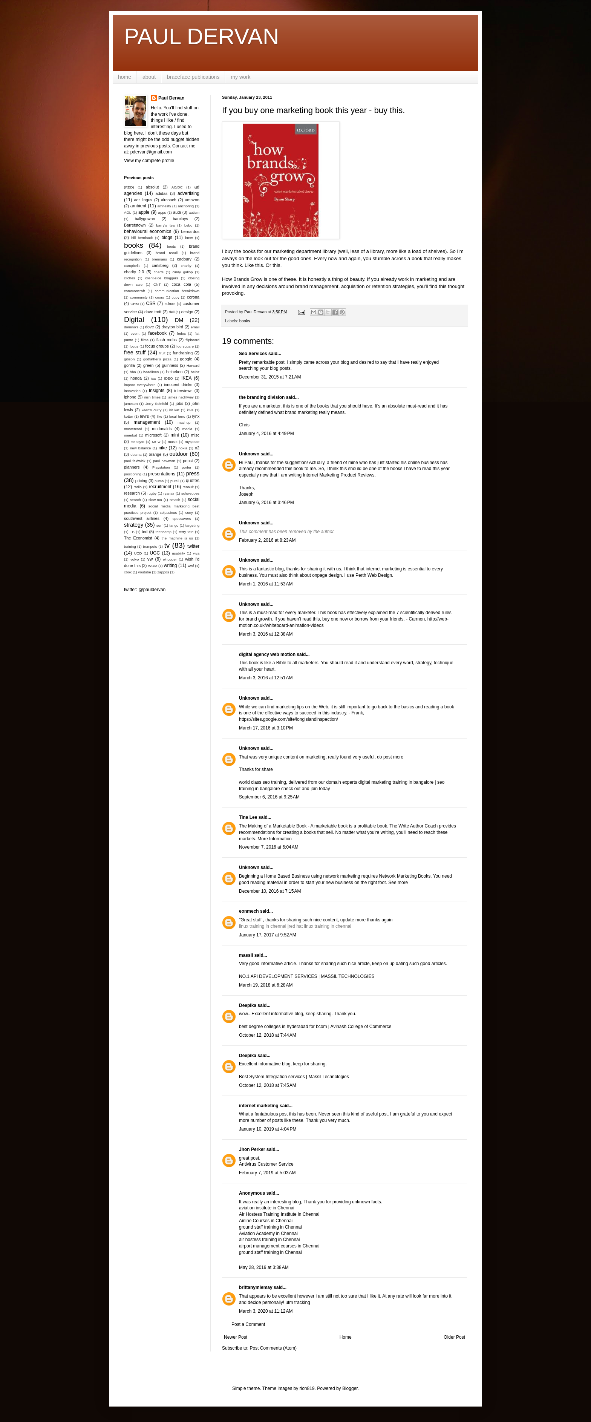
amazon (192, 200)
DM (179, 320)
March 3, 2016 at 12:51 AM (265, 677)
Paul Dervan (171, 98)
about (149, 77)
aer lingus (143, 200)
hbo (133, 372)
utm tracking (297, 1302)
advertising (188, 193)
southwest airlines (141, 518)
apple (143, 212)
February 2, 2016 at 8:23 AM (267, 540)
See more (398, 882)
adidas (162, 193)
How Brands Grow (242, 279)
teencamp (163, 532)
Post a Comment (248, 1324)
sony (189, 512)
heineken (174, 371)
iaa (153, 378)
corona (193, 297)
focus (134, 346)
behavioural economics (147, 231)
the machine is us (177, 538)
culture (169, 304)
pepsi (188, 460)
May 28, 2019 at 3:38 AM (264, 1267)
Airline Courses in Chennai (265, 1220)
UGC (155, 553)
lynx (195, 416)
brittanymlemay (256, 1287)
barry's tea (165, 225)
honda (136, 378)
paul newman (164, 461)
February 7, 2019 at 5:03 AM (267, 1172)
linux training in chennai (263, 926)
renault (187, 487)
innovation (132, 391)
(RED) (129, 187)
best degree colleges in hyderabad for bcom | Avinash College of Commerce (315, 1026)
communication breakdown (177, 291)
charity (186, 266)
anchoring (186, 206)
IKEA (186, 378)
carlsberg (160, 265)
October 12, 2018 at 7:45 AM (267, 1085)
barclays (180, 218)
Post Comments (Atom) (273, 1348)
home (124, 77)
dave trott (152, 312)
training (130, 546)
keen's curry (151, 410)
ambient (138, 205)
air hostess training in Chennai (269, 1239)
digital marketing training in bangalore (396, 782)
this (259, 265)
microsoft (153, 435)
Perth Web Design (373, 575)
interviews (183, 390)
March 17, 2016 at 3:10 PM (266, 728)
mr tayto (137, 442)
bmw (189, 238)
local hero (177, 416)
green (148, 365)
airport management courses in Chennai (279, 1246)
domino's (131, 327)
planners (131, 467)
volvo (134, 559)
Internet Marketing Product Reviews (338, 475)
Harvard (193, 365)
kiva (190, 410)
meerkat (130, 435)
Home (346, 1337)
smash (175, 500)
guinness (170, 365)
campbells (132, 266)
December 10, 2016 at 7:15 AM (270, 891)
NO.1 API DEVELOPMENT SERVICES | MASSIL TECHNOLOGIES (306, 976)
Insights (156, 390)
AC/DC (177, 187)
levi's (144, 416)
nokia (183, 448)
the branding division (262, 397)
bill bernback (142, 238)
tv (167, 545)
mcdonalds (161, 428)
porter (186, 467)
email (195, 327)
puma (159, 481)
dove (149, 327)
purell (174, 481)
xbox (128, 572)
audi (177, 212)
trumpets (150, 546)
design (187, 312)
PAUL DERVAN (201, 36)
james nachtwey (180, 397)
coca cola (181, 284)
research (132, 493)
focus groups (156, 346)
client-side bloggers (161, 278)
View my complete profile (149, 160)
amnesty (164, 206)
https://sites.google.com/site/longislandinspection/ (288, 719)
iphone (130, 397)
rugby (151, 493)
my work (240, 77)
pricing (141, 480)
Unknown (249, 454)
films (145, 340)
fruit (162, 353)
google (186, 359)
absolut (152, 187)
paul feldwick (134, 461)
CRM (134, 304)
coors (159, 297)
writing (170, 565)
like (159, 416)
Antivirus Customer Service (266, 1164)
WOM (153, 566)
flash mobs (166, 339)
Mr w (156, 442)
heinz (195, 372)
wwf (191, 566)
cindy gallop (182, 272)
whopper (170, 559)
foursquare (185, 346)
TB (132, 532)
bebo (188, 225)
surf (159, 525)
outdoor (179, 454)
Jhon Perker (252, 1149)
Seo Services (253, 353)
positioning (132, 474)
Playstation (161, 467)
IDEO (168, 378)
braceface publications (193, 77)
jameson (131, 403)
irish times (152, 397)
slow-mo (155, 500)
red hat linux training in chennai (320, 926)
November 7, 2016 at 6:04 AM (269, 847)
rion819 (307, 1388)
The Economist (138, 538)
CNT (157, 284)
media (187, 429)
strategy (133, 525)
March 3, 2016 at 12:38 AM (265, 634)
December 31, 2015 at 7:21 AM (270, 377)
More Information (274, 838)
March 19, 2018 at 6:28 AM (265, 985)
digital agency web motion (267, 654)
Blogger (350, 1388)
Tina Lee (248, 817)
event (135, 333)
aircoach (168, 200)
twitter (193, 546)
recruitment (160, 486)
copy (175, 297)
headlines (151, 372)
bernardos (190, 231)
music (172, 442)
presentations (161, 474)
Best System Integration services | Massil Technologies (294, 1076)
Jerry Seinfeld (156, 403)
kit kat (174, 410)
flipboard (192, 340)
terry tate (186, 532)
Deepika (247, 1005)
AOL (127, 212)
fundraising (183, 353)
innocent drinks (178, 384)
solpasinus (168, 512)
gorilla (129, 365)
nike (163, 448)
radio (138, 487)
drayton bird (172, 327)
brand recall (167, 253)
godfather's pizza (157, 359)
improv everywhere (140, 385)
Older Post (454, 1337)
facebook (157, 333)
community (138, 297)
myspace (192, 442)
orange (155, 454)
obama (135, 454)
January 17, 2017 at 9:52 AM (267, 935)
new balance (140, 448)
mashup (184, 422)
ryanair (169, 493)
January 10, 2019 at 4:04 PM (267, 1129)
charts (159, 272)
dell (172, 312)
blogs (166, 237)
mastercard (133, 429)
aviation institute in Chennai (266, 1208)
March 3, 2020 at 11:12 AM (265, 1311)
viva (196, 553)
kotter (128, 416)
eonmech (249, 911)
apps (162, 212)
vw (150, 559)
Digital (134, 319)
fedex (181, 333)
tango (173, 525)
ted (144, 531)
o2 (197, 448)
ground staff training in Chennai (270, 1227)
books (244, 321)
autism (194, 212)
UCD (138, 553)
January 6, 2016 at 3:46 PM (266, 502)
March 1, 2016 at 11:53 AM (265, 584)
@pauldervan (152, 589)
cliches (129, 278)
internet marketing (259, 1105)
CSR (151, 303)
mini (174, 435)
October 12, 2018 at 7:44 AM (267, 1035)
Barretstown (135, 225)
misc (195, 435)
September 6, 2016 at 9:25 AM (269, 797)
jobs (179, 403)
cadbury (184, 259)
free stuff (134, 352)
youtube (144, 572)
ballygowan (145, 218)
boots (171, 246)
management (147, 422)
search (135, 500)
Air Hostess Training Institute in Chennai (279, 1214)
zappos (163, 572)
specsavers (182, 518)
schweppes (190, 493)
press (192, 473)
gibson (129, 359)
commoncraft (134, 291)
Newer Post (235, 1337)
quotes (192, 480)
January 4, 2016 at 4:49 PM (266, 433)
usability (178, 553)
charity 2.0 (134, 272)
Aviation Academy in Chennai (268, 1233)
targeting (192, 525)
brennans (159, 259)
